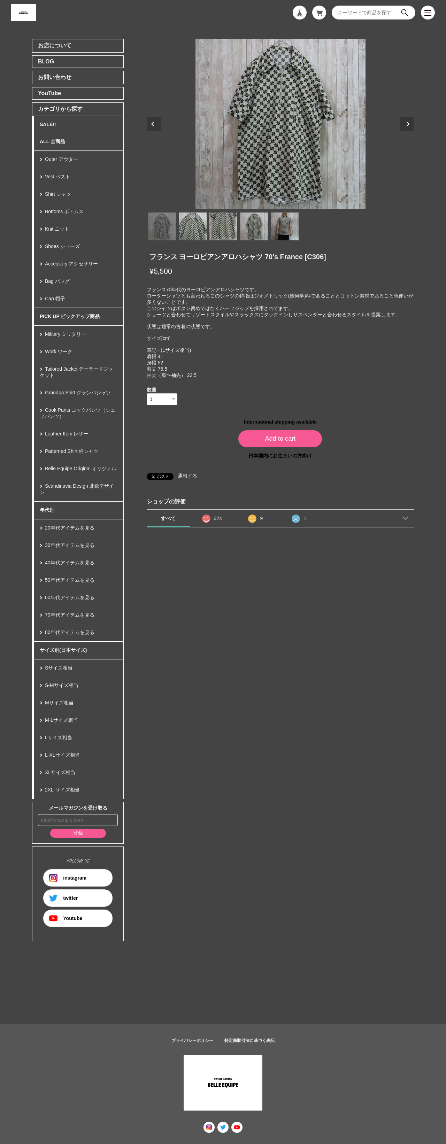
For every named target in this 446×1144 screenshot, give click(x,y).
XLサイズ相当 (60, 772)
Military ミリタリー (65, 334)
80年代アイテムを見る (69, 632)
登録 (78, 833)
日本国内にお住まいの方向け (280, 455)
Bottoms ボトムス (64, 211)
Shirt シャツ (58, 194)
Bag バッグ (57, 281)
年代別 (47, 510)
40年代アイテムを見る (69, 562)
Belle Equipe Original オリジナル (80, 468)
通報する (187, 476)
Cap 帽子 (55, 298)
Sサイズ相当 (58, 668)
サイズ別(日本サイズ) (63, 650)
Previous (154, 124)
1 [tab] (162, 226)
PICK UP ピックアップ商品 (70, 316)
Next (407, 124)
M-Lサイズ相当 (61, 720)
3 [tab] (223, 226)
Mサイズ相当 (59, 702)
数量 (151, 390)
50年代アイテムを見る (69, 580)
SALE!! (48, 124)
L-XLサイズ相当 (62, 755)
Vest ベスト (57, 176)
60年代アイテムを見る (69, 597)
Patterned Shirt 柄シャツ (71, 451)
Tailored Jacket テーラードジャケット (76, 372)
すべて (168, 518)
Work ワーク (58, 351)
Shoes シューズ (62, 246)
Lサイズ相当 (58, 737)
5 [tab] (285, 226)
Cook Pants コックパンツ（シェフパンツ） (77, 413)
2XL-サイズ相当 (62, 790)
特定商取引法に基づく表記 (249, 1040)
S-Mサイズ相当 (61, 685)
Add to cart (280, 438)
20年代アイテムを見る (69, 528)
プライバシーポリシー (192, 1040)
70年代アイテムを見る (69, 615)
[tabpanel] (280, 124)
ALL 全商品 (52, 141)
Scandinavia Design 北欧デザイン (77, 489)
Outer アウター (61, 159)
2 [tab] (193, 226)
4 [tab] (254, 226)
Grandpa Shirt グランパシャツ (78, 392)
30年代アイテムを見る (69, 545)
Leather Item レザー (67, 433)
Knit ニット (57, 229)
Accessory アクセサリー (71, 263)
